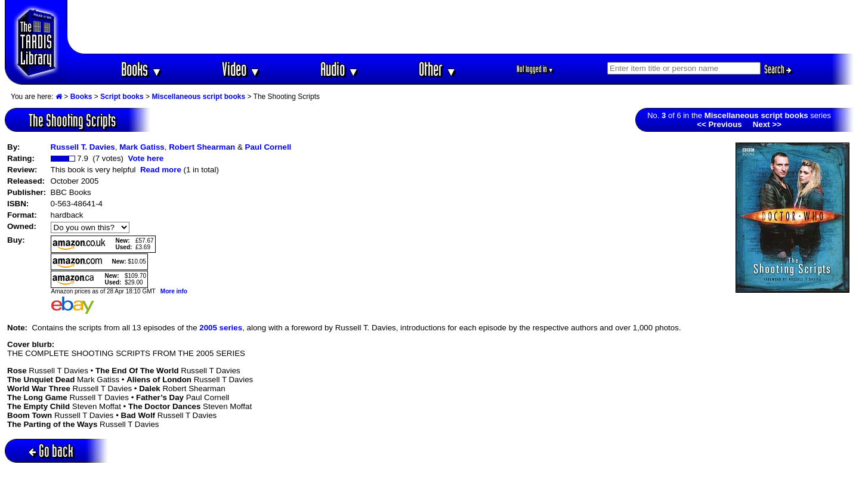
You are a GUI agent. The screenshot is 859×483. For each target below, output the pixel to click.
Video (241, 68)
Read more (160, 169)
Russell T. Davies (83, 147)
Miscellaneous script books (198, 96)
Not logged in (535, 69)
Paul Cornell (268, 147)
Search (778, 69)
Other (438, 68)
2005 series (220, 327)
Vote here (145, 158)
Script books (122, 96)
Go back (51, 450)
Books (141, 68)
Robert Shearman (202, 147)
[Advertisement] (461, 27)
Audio (339, 68)
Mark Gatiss (142, 147)
